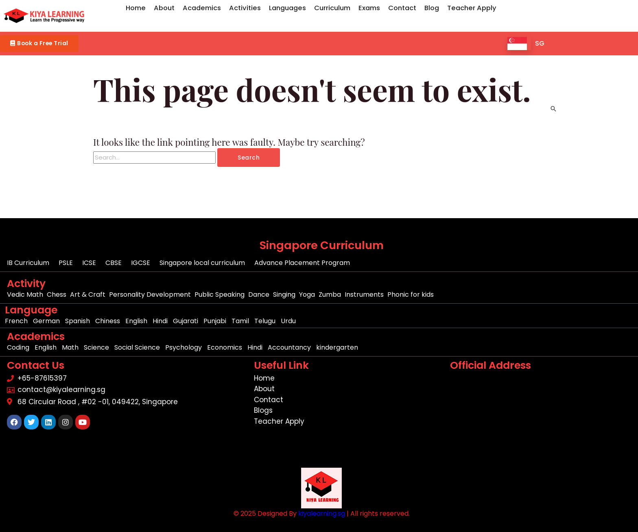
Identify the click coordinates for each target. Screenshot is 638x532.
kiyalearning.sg (321, 513)
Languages (287, 8)
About (164, 8)
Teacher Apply (471, 8)
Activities (245, 8)
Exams (369, 8)
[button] (44, 43)
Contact (402, 8)
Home (136, 8)
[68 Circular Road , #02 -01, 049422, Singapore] (541, 422)
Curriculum (332, 8)
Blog (431, 8)
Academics (202, 8)
